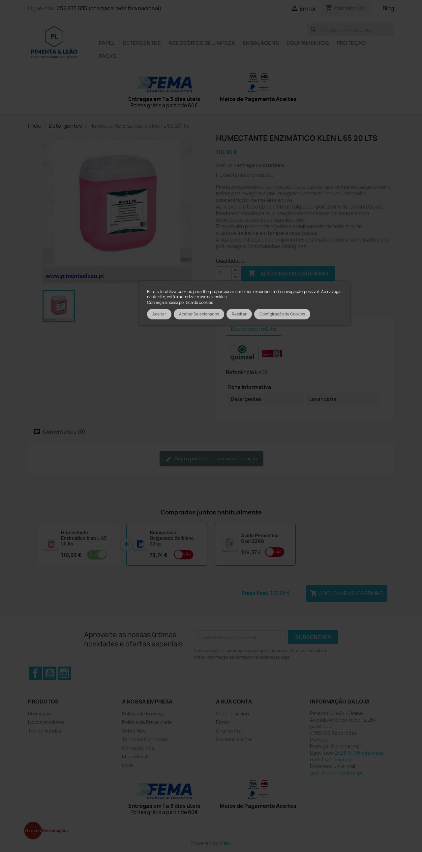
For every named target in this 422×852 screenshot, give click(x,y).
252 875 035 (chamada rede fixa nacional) (109, 8)
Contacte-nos (138, 748)
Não (187, 554)
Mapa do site (136, 756)
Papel (107, 43)
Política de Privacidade (147, 722)
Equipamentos (307, 43)
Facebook (35, 673)
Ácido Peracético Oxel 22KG (260, 538)
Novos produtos (46, 722)
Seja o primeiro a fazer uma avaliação (211, 458)
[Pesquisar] (350, 29)
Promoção (39, 713)
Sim (93, 554)
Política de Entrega (143, 713)
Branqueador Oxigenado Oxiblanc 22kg (172, 538)
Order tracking (232, 713)
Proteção (351, 43)
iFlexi (226, 843)
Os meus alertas (234, 739)
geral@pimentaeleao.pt (336, 773)
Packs (108, 56)
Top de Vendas (44, 731)
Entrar (223, 722)
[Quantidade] (224, 273)
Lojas (128, 765)
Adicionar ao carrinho (288, 273)
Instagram (64, 673)
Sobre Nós (134, 731)
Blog (388, 8)
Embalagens (261, 43)
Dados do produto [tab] (253, 328)
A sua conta (234, 701)
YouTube (49, 673)
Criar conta (228, 731)
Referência (240, 372)
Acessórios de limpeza (201, 43)
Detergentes (142, 43)
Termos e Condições (145, 739)
